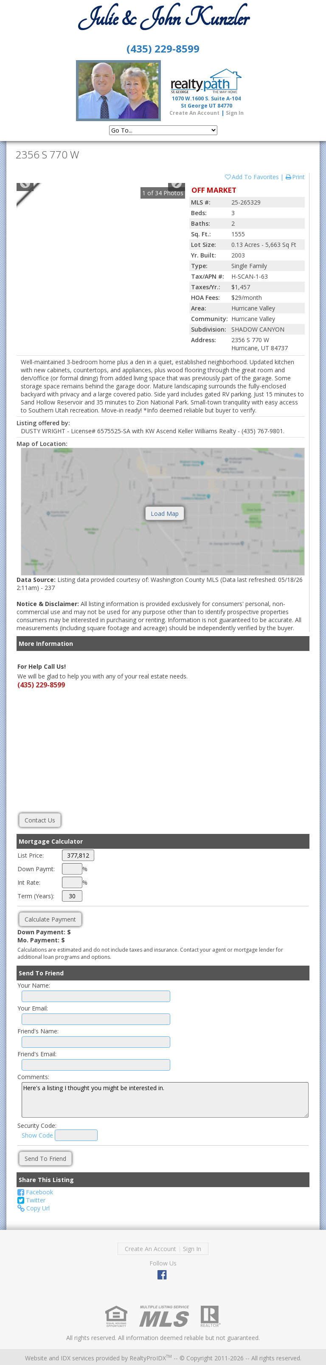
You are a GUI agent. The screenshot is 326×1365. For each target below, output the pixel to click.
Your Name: (33, 985)
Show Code (37, 1135)
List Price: (30, 855)
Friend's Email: (36, 1054)
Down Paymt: (36, 869)
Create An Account (194, 112)
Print (295, 177)
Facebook (35, 1192)
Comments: (33, 1077)
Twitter (31, 1200)
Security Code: (36, 1125)
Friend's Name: (38, 1031)
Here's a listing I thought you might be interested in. (165, 1100)
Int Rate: (28, 882)
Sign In (235, 112)
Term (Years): (35, 896)
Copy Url (33, 1208)
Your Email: (32, 1008)
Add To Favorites (251, 177)
